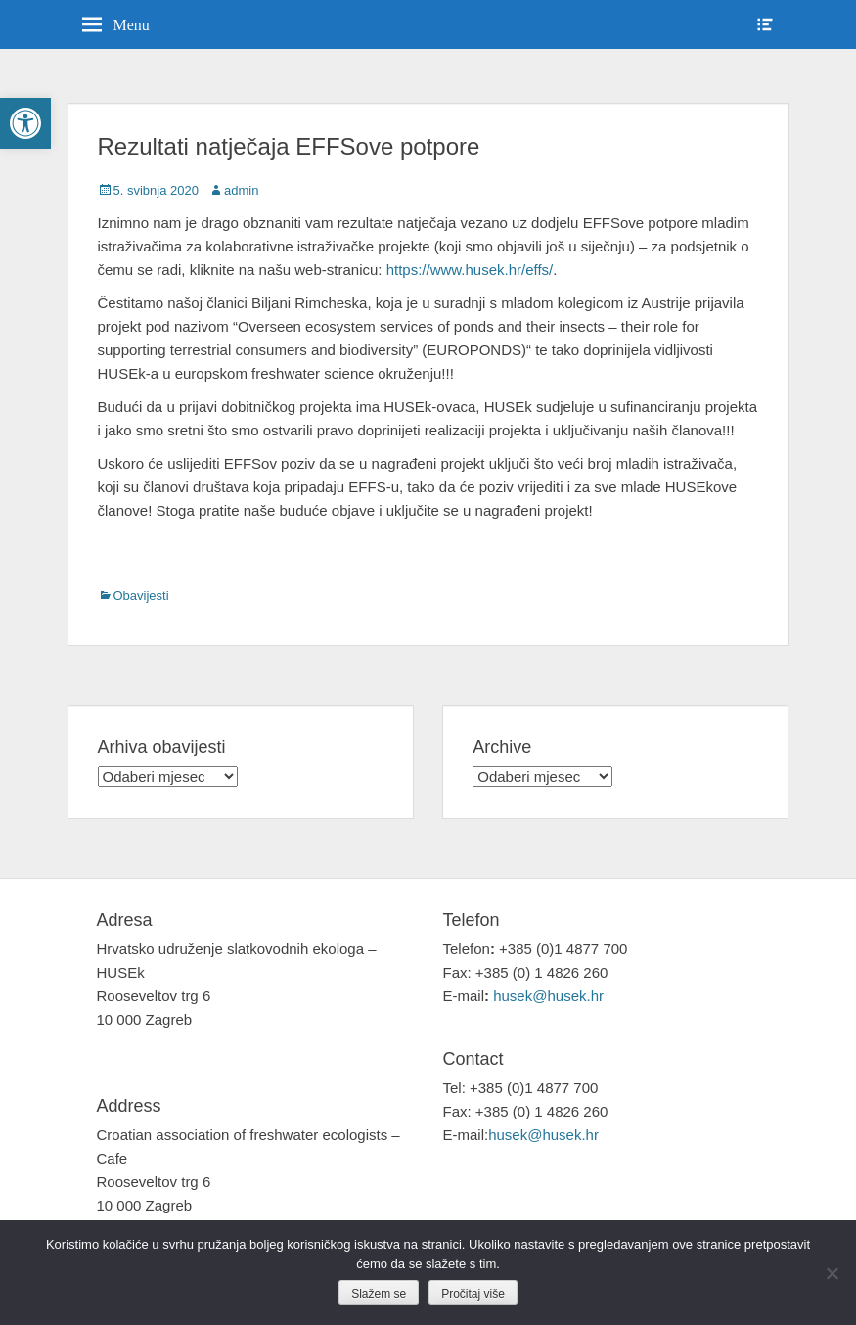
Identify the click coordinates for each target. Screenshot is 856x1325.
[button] (25, 123)
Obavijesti (141, 595)
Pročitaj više (473, 1294)
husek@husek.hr (550, 995)
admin (241, 190)
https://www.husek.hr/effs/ (470, 269)
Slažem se (378, 1294)
